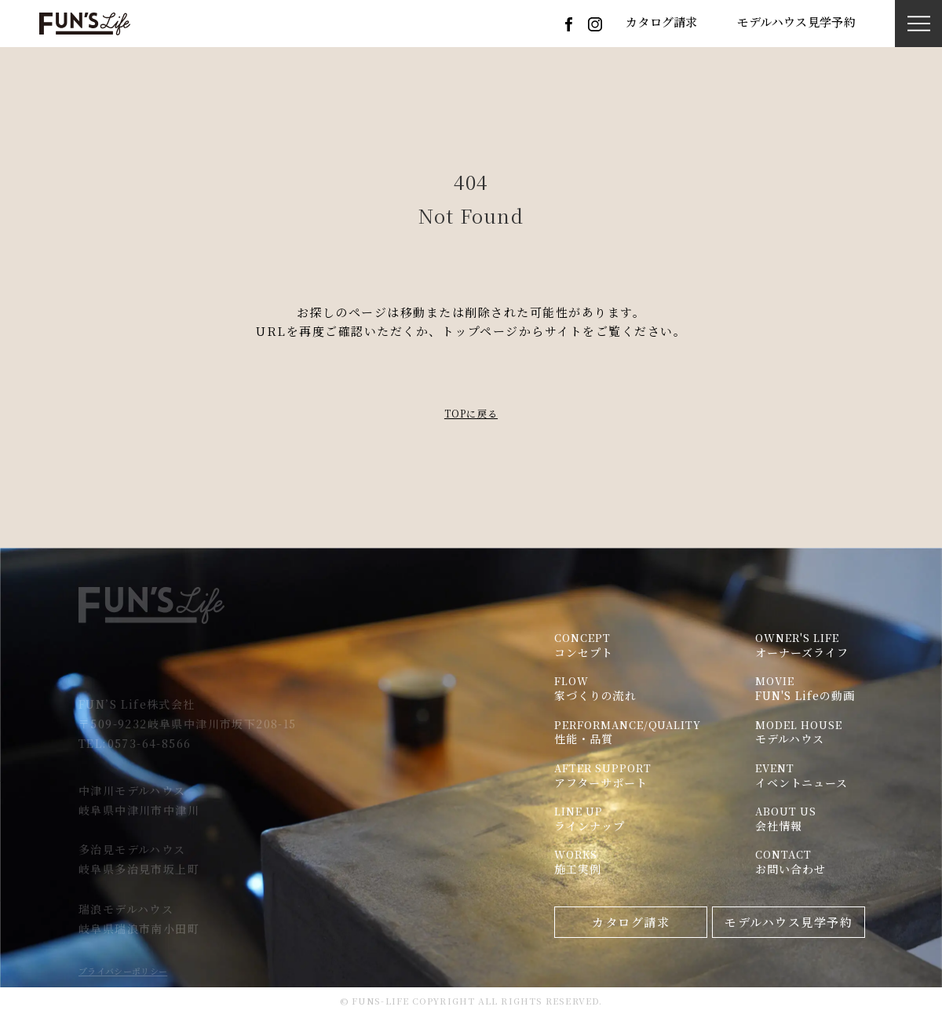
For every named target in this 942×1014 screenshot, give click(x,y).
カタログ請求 (662, 23)
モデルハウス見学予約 (796, 23)
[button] (918, 24)
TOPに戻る (471, 413)
